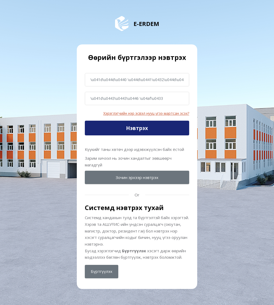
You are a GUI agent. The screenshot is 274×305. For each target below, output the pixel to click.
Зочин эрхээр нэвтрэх (137, 177)
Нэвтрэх (137, 128)
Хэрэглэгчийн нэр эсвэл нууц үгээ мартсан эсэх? (146, 113)
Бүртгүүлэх (101, 271)
